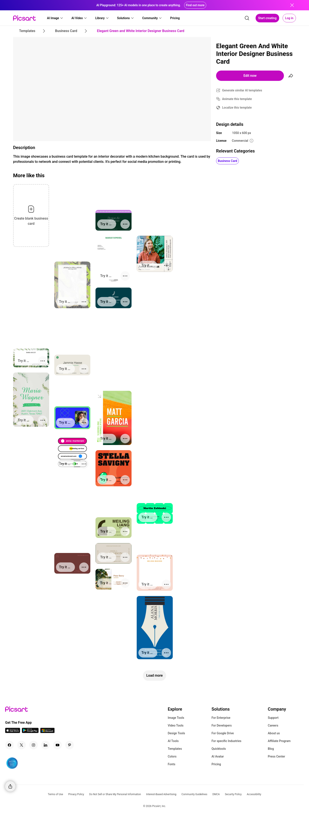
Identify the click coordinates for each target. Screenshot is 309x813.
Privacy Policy (76, 794)
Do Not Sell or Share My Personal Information (115, 794)
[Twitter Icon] (21, 745)
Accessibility (254, 794)
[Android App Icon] (30, 732)
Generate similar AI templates (242, 90)
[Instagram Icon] (33, 745)
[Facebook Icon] (9, 745)
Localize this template (237, 107)
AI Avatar (218, 756)
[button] (55, 18)
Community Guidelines (194, 794)
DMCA (216, 794)
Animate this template (237, 99)
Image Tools (176, 717)
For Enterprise (221, 717)
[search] (247, 18)
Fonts (171, 764)
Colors (172, 756)
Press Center (276, 756)
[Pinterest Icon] (69, 745)
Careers (273, 725)
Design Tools (176, 733)
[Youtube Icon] (57, 745)
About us (274, 733)
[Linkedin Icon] (45, 745)
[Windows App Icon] (47, 732)
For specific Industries (226, 741)
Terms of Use (55, 794)
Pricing (216, 764)
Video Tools (175, 725)
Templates (175, 748)
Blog (271, 748)
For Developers (222, 725)
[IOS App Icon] (12, 732)
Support (273, 717)
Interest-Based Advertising (161, 794)
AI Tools (173, 741)
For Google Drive (223, 733)
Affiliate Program (279, 741)
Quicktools (219, 748)
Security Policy (233, 794)
